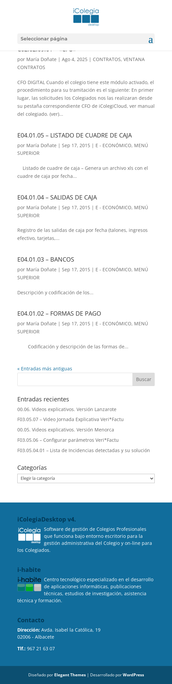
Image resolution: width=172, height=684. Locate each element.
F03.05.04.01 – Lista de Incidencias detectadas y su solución (83, 450)
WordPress (133, 675)
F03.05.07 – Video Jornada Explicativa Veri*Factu (70, 419)
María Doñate (41, 59)
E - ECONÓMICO (113, 145)
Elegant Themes (70, 675)
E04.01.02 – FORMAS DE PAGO (59, 313)
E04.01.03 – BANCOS (45, 259)
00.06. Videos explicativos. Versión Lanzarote (66, 409)
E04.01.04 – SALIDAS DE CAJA (57, 197)
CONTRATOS (107, 59)
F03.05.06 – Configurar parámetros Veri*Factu (68, 440)
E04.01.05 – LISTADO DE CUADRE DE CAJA (74, 135)
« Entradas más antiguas (44, 368)
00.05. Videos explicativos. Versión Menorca (65, 429)
